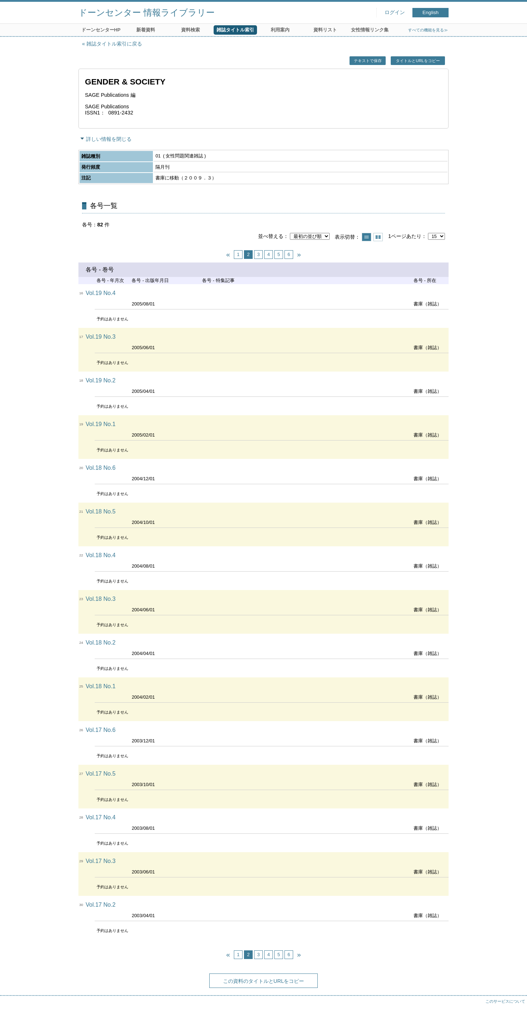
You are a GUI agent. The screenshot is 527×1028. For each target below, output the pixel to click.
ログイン (395, 12)
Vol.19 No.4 (101, 293)
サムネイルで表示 (378, 237)
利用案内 (280, 29)
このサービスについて (505, 1001)
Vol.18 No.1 (101, 686)
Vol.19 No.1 (101, 424)
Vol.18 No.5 (101, 511)
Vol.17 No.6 (101, 730)
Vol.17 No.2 (101, 905)
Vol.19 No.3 (101, 337)
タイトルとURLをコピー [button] (418, 60)
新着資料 (145, 29)
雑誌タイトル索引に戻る (114, 44)
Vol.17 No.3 (101, 861)
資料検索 (190, 29)
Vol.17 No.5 (101, 774)
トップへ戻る (514, 1015)
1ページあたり (404, 236)
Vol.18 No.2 (101, 642)
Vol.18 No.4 (101, 555)
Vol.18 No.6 (101, 468)
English (431, 12)
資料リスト (325, 29)
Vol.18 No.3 (101, 599)
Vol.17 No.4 (101, 817)
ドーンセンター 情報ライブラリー (146, 12)
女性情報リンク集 (370, 29)
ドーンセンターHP (101, 29)
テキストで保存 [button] (368, 60)
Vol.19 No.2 (101, 380)
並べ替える (270, 236)
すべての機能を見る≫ (428, 30)
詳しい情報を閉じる (109, 139)
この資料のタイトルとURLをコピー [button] (263, 981)
